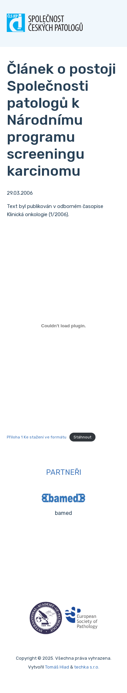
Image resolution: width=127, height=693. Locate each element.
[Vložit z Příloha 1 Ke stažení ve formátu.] (63, 326)
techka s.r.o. (86, 667)
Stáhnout (82, 437)
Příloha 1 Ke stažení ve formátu (36, 437)
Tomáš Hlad (57, 667)
